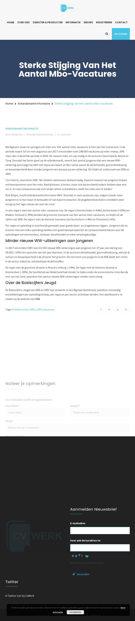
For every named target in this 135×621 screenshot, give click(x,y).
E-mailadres (78, 523)
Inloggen (120, 34)
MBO (32, 309)
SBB (37, 299)
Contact (121, 22)
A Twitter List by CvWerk (19, 595)
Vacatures (48, 309)
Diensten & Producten (48, 22)
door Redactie (13, 134)
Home (10, 22)
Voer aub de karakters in (86, 540)
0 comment (64, 134)
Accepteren (75, 612)
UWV (39, 309)
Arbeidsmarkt (20, 309)
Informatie (73, 22)
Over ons (23, 22)
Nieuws (88, 22)
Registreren (104, 22)
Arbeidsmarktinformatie (34, 103)
